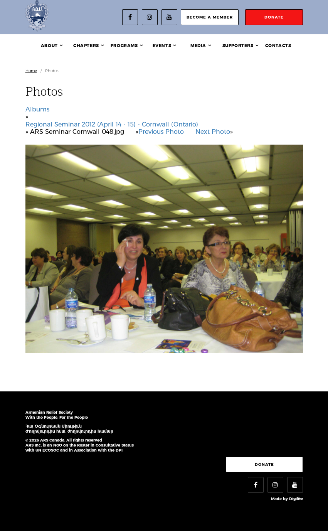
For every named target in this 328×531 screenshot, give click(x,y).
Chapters (86, 45)
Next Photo (212, 131)
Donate (264, 464)
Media (198, 45)
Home (31, 70)
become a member (210, 17)
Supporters (238, 45)
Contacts (278, 45)
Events (162, 45)
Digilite (296, 498)
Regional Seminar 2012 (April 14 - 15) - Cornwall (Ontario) (111, 124)
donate (274, 17)
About (49, 45)
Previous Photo (161, 131)
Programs (124, 45)
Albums (37, 109)
